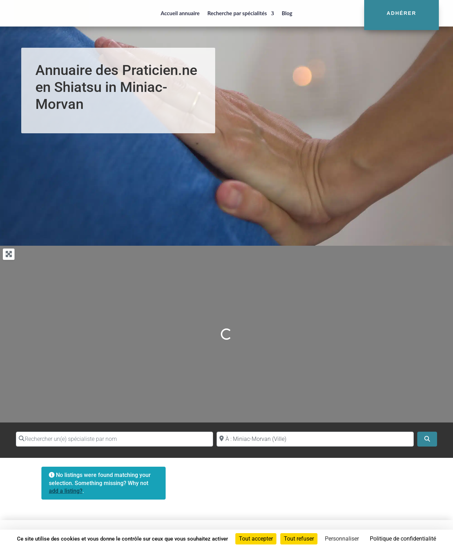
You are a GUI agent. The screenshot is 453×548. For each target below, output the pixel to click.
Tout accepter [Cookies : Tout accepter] (256, 538)
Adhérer (402, 13)
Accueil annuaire (180, 13)
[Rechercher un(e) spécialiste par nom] (114, 439)
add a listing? (65, 491)
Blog (287, 13)
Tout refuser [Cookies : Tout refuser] (299, 538)
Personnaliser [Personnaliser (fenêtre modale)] (342, 538)
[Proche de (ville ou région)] (315, 439)
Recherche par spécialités (237, 13)
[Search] (427, 439)
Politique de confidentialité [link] (403, 538)
